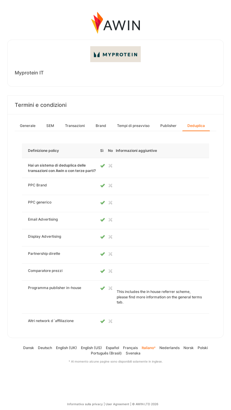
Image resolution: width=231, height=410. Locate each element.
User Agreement (117, 404)
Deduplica (196, 125)
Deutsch (45, 347)
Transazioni (75, 125)
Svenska (133, 353)
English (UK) (66, 347)
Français (130, 347)
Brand (101, 125)
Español (112, 347)
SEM (50, 125)
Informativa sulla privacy (85, 404)
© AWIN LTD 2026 (145, 404)
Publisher (168, 125)
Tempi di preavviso (133, 125)
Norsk (188, 347)
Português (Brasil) (106, 353)
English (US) (91, 347)
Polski (203, 347)
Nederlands (169, 347)
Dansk (28, 347)
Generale (27, 125)
